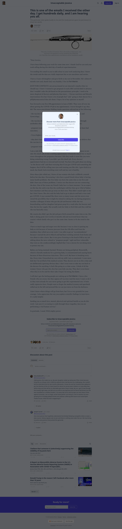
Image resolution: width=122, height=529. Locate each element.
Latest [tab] (36, 444)
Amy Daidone (38, 376)
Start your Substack (55, 521)
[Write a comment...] (63, 369)
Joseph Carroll (38, 412)
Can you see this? (35, 453)
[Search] (98, 3)
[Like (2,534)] (34, 31)
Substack (52, 525)
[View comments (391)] (41, 31)
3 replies (38, 427)
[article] (61, 453)
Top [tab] (32, 444)
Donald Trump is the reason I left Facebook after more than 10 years (52, 479)
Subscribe (108, 3)
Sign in (117, 3)
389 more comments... (36, 435)
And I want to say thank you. (38, 482)
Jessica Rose (37, 25)
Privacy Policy (74, 145)
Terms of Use (69, 143)
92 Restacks (52, 342)
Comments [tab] (34, 360)
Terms (64, 517)
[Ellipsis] (91, 375)
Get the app (69, 521)
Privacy (60, 517)
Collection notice (71, 517)
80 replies (38, 406)
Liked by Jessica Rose (39, 378)
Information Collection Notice (60, 145)
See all (35, 491)
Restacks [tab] (41, 360)
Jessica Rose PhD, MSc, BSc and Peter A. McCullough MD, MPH (48, 469)
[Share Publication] (101, 3)
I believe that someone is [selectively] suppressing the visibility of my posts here (51, 449)
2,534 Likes (45, 342)
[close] (77, 114)
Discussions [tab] (43, 444)
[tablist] (37, 360)
